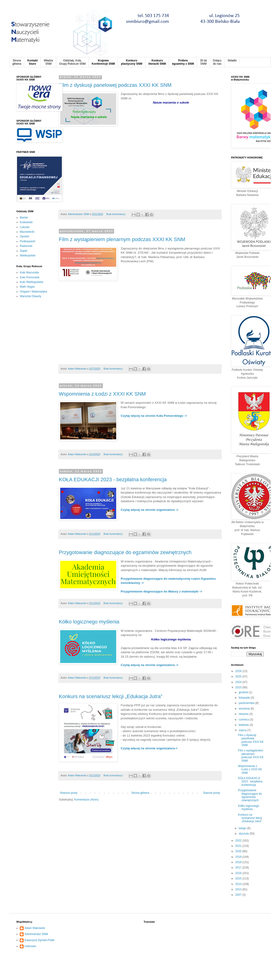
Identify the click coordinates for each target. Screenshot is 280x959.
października (247, 703)
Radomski (26, 246)
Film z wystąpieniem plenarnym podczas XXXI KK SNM (122, 239)
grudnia (244, 692)
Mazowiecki (27, 231)
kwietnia (244, 725)
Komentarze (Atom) (86, 799)
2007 (238, 894)
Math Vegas (27, 286)
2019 (238, 856)
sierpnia (244, 714)
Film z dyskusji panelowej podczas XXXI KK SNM (115, 85)
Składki (232, 60)
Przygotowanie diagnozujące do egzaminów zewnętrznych (125, 552)
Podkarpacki (27, 241)
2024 (238, 682)
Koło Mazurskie (29, 272)
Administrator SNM (36, 934)
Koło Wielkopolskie (31, 282)
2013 (238, 889)
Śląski (23, 250)
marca (243, 730)
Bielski (24, 217)
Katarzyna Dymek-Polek (39, 940)
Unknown (30, 946)
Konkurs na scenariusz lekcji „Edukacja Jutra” (110, 696)
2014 (238, 884)
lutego (243, 828)
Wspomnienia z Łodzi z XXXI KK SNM (102, 394)
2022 (238, 840)
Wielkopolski (27, 255)
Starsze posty (211, 792)
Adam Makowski (34, 928)
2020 (238, 851)
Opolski (24, 236)
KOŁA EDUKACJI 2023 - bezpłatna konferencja (113, 479)
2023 (238, 687)
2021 (238, 846)
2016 (238, 873)
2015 (238, 878)
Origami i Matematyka (33, 291)
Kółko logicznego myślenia (89, 622)
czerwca (244, 719)
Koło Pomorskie (29, 277)
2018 (238, 862)
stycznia (244, 833)
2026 (238, 671)
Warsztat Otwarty (30, 296)
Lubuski (24, 227)
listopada (245, 697)
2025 (238, 676)
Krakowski (26, 222)
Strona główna (140, 792)
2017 (238, 867)
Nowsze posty (68, 792)
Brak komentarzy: (116, 214)
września (245, 708)
